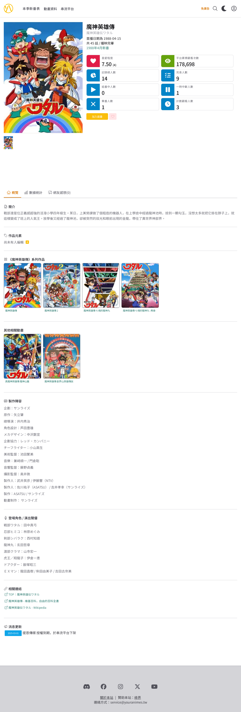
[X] (137, 686)
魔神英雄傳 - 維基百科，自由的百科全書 (31, 601)
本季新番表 (31, 8)
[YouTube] (154, 686)
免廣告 (205, 8)
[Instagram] (120, 686)
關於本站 (106, 697)
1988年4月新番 (97, 47)
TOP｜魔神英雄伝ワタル (22, 594)
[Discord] (86, 686)
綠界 (137, 697)
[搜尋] (215, 8)
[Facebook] (103, 686)
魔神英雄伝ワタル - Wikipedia (25, 607)
